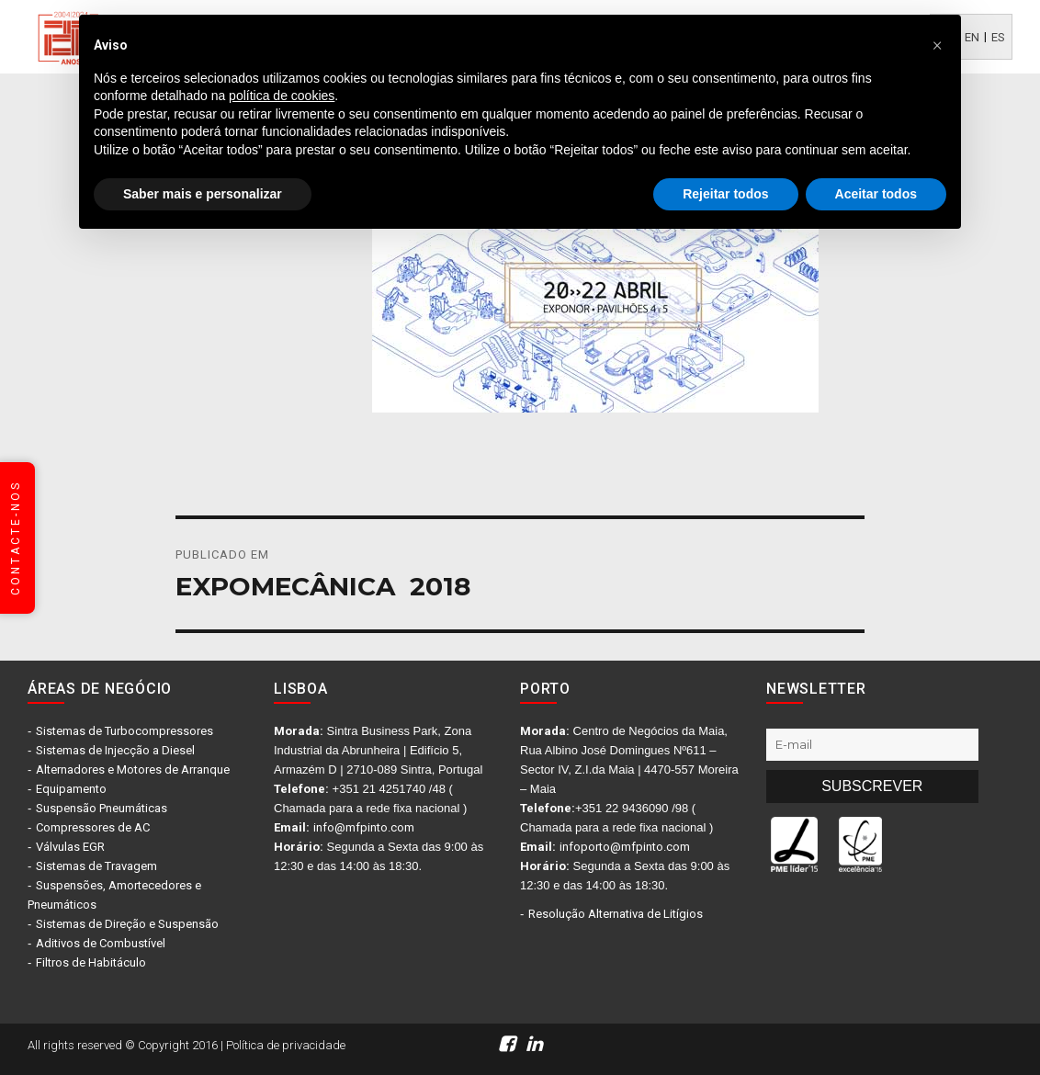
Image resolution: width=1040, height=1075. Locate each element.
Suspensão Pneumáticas (101, 808)
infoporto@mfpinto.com (625, 847)
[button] (937, 44)
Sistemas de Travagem (96, 866)
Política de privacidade (285, 1045)
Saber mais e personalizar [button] (202, 194)
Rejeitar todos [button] (725, 194)
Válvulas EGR (70, 847)
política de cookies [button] (281, 95)
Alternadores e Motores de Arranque (133, 769)
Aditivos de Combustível (100, 943)
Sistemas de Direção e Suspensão (127, 924)
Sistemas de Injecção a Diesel (115, 750)
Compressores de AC (93, 827)
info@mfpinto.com (363, 827)
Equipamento (71, 789)
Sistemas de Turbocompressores (124, 731)
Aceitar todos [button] (876, 194)
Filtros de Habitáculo (91, 962)
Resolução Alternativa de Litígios (615, 914)
